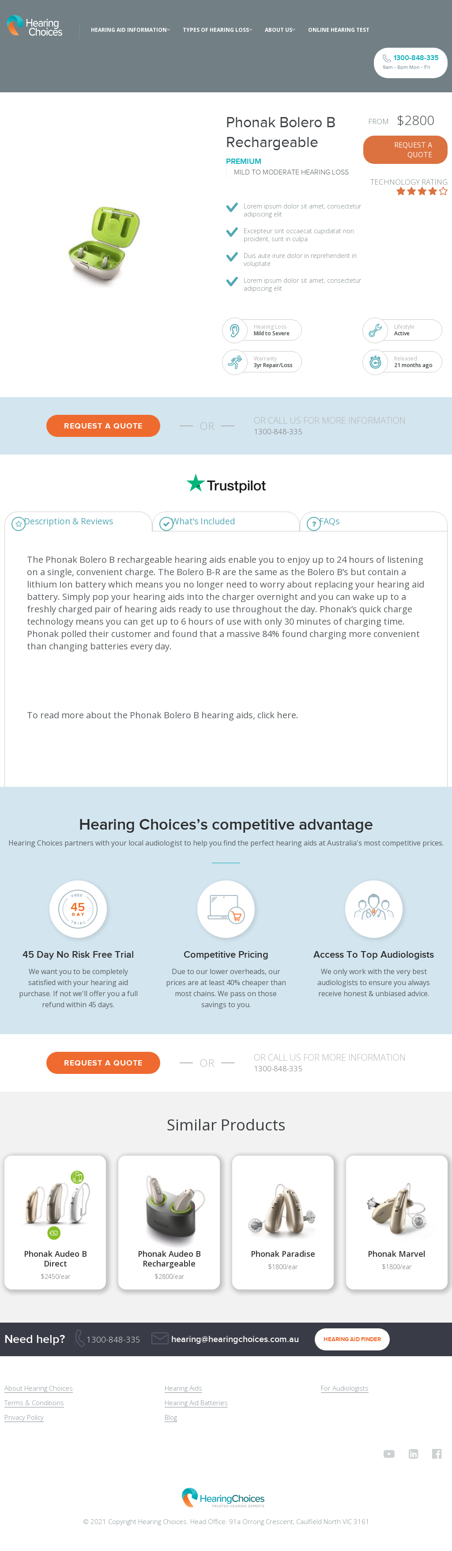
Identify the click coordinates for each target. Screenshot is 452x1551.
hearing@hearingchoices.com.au (235, 1339)
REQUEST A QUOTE (413, 149)
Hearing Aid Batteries (196, 1403)
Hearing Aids (183, 1388)
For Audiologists (345, 1388)
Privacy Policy (24, 1417)
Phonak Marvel (397, 1254)
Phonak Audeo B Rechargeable (169, 1259)
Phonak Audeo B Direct (55, 1259)
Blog (171, 1417)
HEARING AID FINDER (352, 1339)
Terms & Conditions (34, 1403)
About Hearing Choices (38, 1388)
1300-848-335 (113, 1339)
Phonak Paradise (283, 1254)
